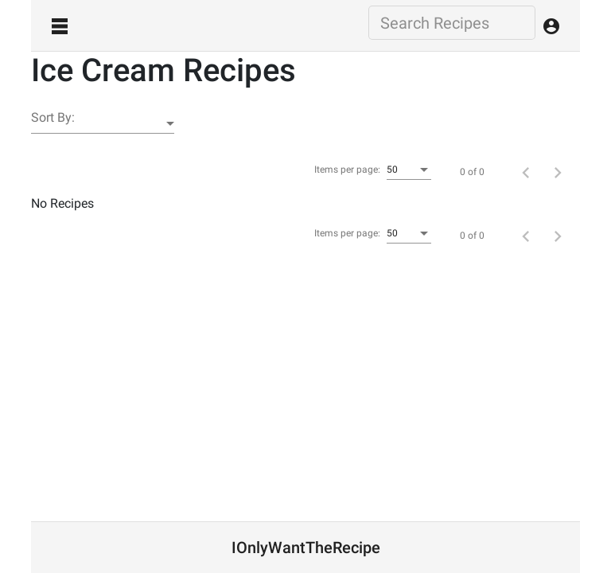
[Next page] (558, 172)
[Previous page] (526, 172)
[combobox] (409, 170)
